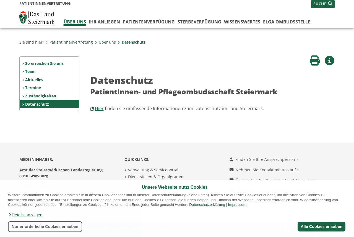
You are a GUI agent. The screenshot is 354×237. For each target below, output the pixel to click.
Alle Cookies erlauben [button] (321, 226)
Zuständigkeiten (40, 95)
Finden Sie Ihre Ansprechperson (264, 159)
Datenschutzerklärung (207, 205)
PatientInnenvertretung (69, 42)
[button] (25, 215)
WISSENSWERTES (242, 22)
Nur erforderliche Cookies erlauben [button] (45, 226)
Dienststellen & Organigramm (155, 176)
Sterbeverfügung (199, 22)
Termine (33, 87)
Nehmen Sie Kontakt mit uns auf (264, 169)
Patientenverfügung (149, 22)
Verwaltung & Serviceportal (153, 169)
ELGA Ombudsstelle (286, 22)
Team (30, 71)
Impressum (237, 205)
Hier (99, 108)
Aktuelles (34, 79)
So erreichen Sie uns (44, 63)
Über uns (75, 22)
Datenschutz (131, 42)
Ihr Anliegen (104, 22)
